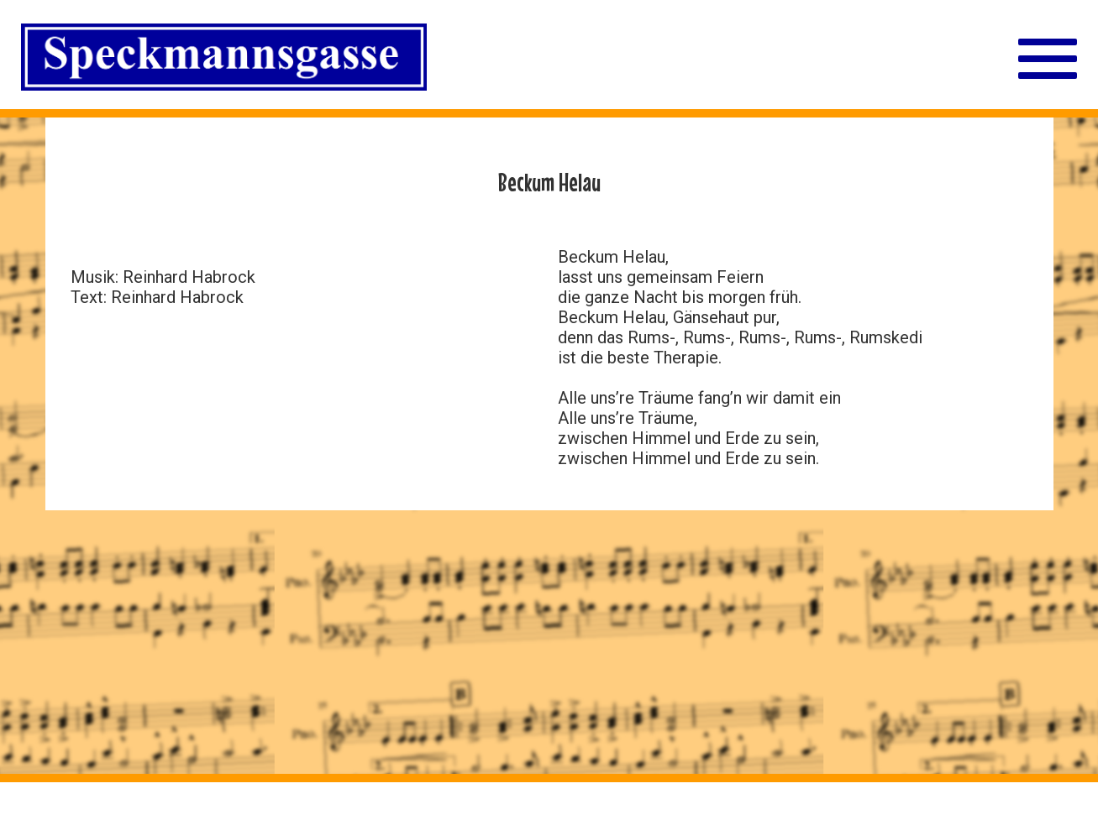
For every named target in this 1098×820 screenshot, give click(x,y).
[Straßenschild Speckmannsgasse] (224, 59)
